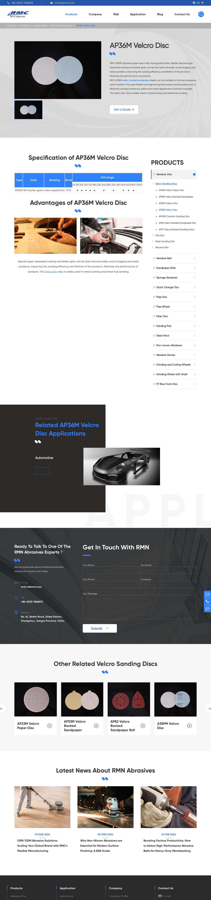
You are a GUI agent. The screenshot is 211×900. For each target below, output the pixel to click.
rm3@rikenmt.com (64, 2)
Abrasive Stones (165, 354)
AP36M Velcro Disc (85, 25)
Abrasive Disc (40, 25)
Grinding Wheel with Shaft (171, 374)
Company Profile (118, 896)
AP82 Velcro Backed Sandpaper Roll (177, 223)
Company (95, 14)
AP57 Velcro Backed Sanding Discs (176, 229)
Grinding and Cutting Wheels (173, 364)
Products (71, 14)
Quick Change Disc (167, 287)
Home (14, 25)
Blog (160, 14)
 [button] (38, 470)
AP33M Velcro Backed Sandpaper (176, 196)
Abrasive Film (162, 247)
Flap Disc (161, 296)
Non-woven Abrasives (169, 345)
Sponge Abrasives (166, 277)
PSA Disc (159, 235)
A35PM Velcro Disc (168, 203)
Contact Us (182, 14)
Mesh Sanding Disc (165, 241)
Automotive (66, 896)
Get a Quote (124, 109)
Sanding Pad (163, 325)
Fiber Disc (162, 316)
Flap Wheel (163, 306)
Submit (99, 628)
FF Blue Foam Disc (167, 383)
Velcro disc (51, 271)
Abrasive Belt (164, 258)
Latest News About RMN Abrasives (105, 770)
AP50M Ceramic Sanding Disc (174, 216)
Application (138, 14)
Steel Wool (162, 335)
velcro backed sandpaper (136, 80)
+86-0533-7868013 (22, 2)
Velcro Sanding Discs (62, 25)
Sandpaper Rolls (166, 267)
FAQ (116, 14)
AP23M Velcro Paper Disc (171, 190)
